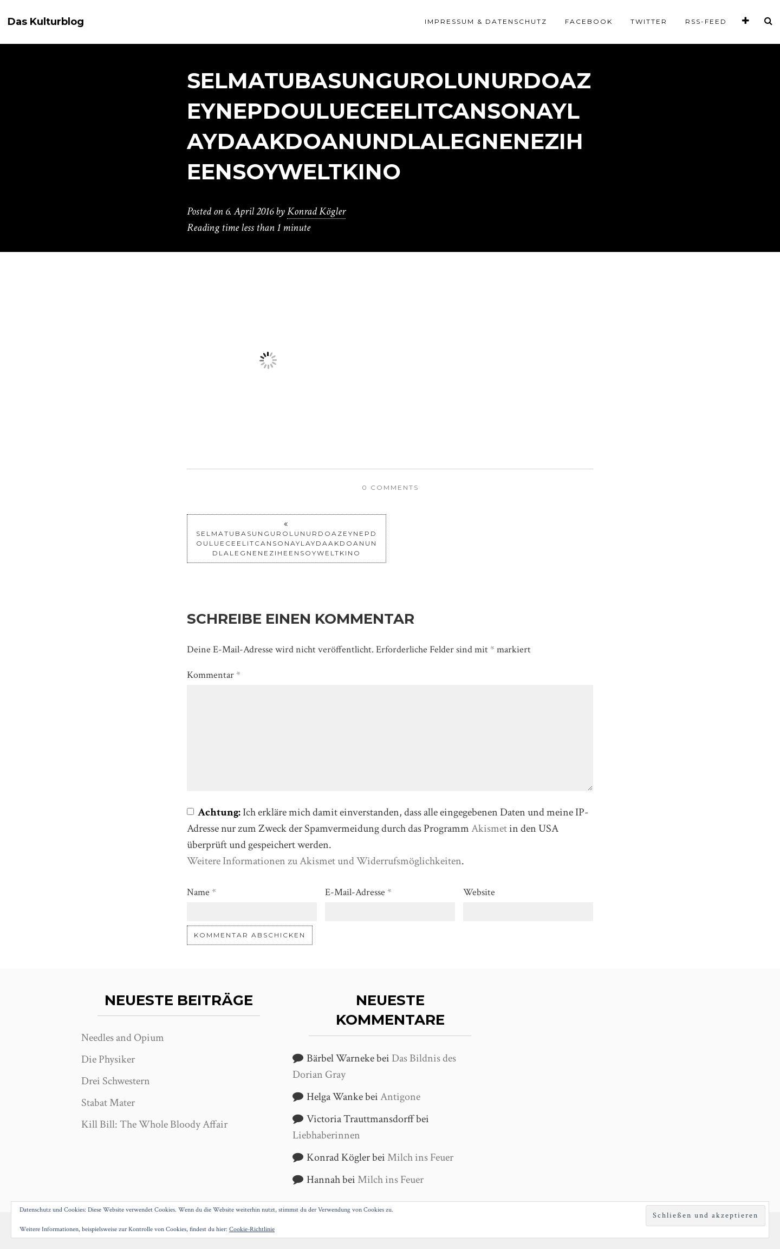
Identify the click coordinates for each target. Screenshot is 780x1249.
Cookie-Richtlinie (252, 1229)
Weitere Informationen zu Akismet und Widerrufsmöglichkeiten (324, 861)
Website (479, 892)
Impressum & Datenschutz (486, 21)
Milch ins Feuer (420, 1157)
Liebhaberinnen (326, 1135)
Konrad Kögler (316, 211)
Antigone (400, 1097)
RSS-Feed (706, 21)
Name (201, 892)
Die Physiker (108, 1059)
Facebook (589, 21)
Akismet (489, 828)
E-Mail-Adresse (358, 892)
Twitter (648, 21)
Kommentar (213, 675)
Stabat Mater (108, 1103)
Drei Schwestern (115, 1081)
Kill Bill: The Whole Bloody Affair (154, 1124)
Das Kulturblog (46, 22)
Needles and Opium (122, 1038)
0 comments (390, 487)
